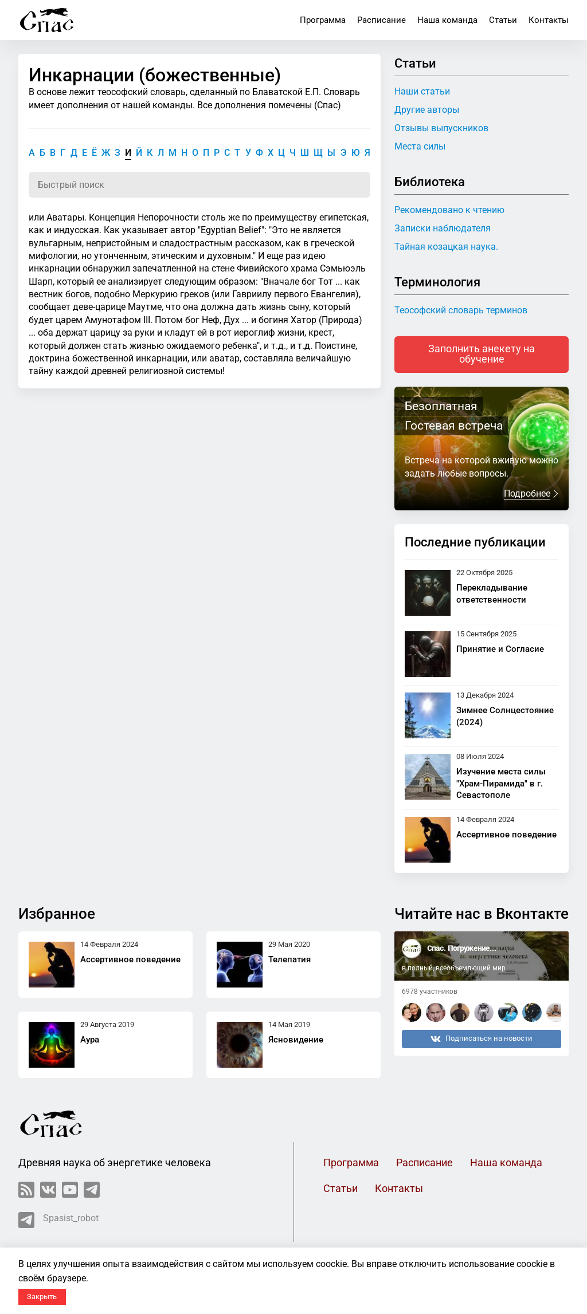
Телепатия (289, 959)
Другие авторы (426, 109)
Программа (323, 20)
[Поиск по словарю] (199, 185)
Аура (89, 1039)
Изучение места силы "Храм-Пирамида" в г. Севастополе (501, 783)
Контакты (549, 20)
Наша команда (447, 20)
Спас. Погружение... (461, 948)
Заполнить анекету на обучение (481, 354)
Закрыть (42, 1296)
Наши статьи (422, 91)
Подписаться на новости (482, 1039)
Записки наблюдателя (442, 228)
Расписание (381, 20)
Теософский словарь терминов (460, 310)
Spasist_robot (58, 1220)
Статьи (503, 20)
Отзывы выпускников (441, 128)
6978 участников (429, 992)
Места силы (419, 146)
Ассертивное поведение (506, 834)
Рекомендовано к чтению (449, 209)
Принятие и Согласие (500, 649)
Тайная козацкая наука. (446, 246)
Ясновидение (295, 1039)
